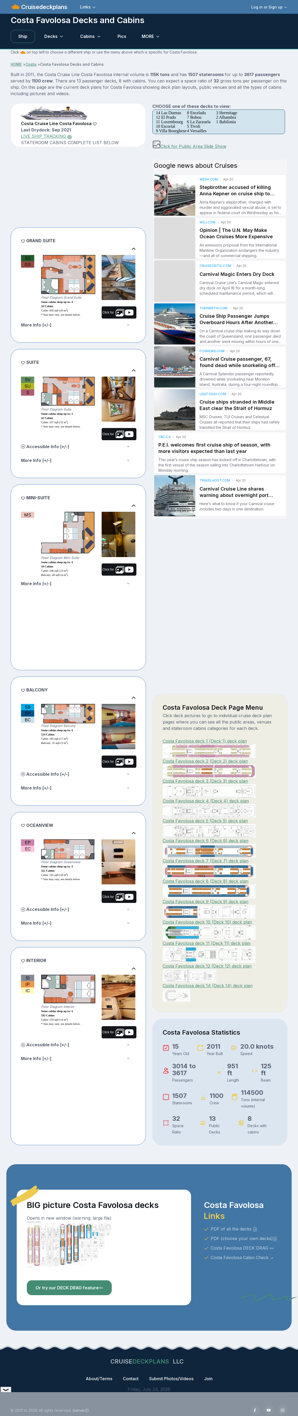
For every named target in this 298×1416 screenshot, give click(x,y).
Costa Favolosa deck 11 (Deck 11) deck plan (207, 943)
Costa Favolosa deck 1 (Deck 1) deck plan (205, 741)
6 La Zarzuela (198, 122)
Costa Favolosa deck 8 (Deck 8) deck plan (205, 881)
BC (28, 719)
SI (27, 978)
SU (27, 386)
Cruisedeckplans (43, 6)
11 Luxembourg (169, 122)
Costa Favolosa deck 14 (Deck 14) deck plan (208, 985)
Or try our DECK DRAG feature (69, 1287)
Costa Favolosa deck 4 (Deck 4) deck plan (206, 801)
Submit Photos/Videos (171, 1378)
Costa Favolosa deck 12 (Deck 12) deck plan (207, 966)
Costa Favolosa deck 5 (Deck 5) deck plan (205, 820)
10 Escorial (165, 126)
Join (208, 1378)
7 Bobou (194, 117)
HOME (16, 64)
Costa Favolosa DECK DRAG (242, 1248)
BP (28, 713)
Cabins (87, 36)
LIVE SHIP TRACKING (46, 136)
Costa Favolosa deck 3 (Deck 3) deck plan (205, 781)
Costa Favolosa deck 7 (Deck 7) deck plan (205, 860)
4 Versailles (196, 131)
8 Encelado (196, 113)
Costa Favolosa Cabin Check (242, 1257)
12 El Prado (166, 117)
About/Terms (99, 1378)
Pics (122, 36)
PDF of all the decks (234, 1229)
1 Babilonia (226, 122)
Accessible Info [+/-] (45, 446)
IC (27, 990)
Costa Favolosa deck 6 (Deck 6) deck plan (205, 840)
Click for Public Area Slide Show (189, 146)
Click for (117, 312)
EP (28, 842)
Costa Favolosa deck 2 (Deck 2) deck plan (205, 761)
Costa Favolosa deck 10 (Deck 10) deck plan (207, 922)
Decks (51, 36)
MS (27, 515)
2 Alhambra (226, 117)
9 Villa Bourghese (171, 131)
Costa (30, 64)
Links (85, 7)
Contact (131, 1378)
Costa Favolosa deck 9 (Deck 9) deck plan (205, 901)
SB (28, 707)
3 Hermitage (226, 113)
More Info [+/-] (36, 325)
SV (28, 379)
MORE (148, 36)
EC (28, 849)
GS (28, 264)
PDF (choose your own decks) (244, 1238)
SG (28, 258)
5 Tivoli (193, 126)
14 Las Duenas (168, 113)
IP (27, 984)
